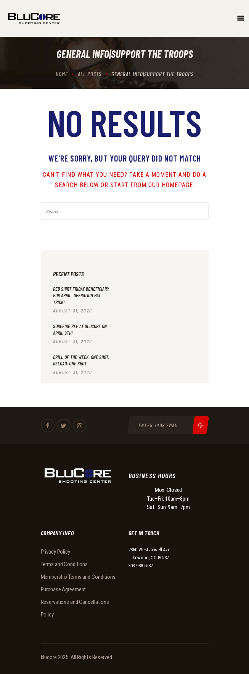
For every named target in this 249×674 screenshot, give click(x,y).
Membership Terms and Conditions (78, 576)
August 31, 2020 (72, 310)
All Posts (89, 73)
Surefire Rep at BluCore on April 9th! (80, 329)
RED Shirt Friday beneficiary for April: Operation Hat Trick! (81, 295)
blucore (49, 657)
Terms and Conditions (64, 564)
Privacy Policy (55, 551)
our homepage (170, 185)
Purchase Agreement (63, 589)
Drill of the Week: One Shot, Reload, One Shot (81, 360)
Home (62, 73)
